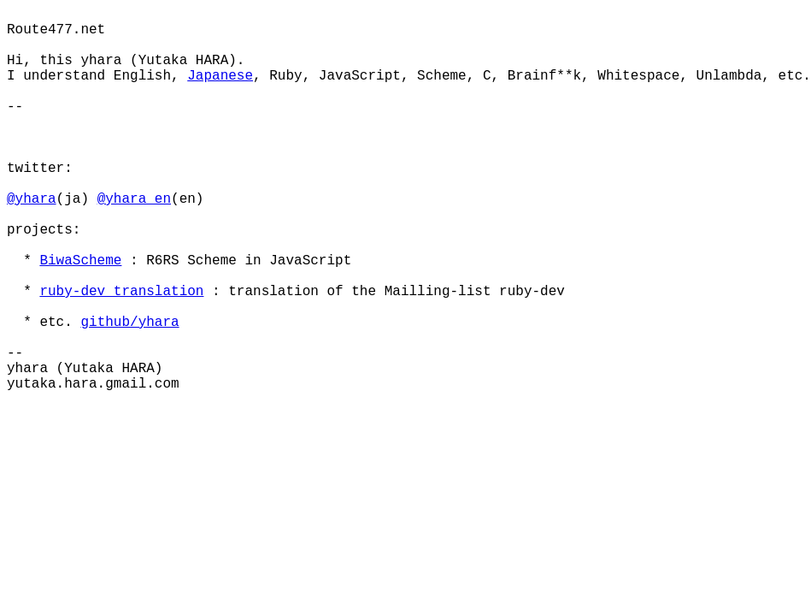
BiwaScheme (80, 261)
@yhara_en (134, 199)
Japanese (220, 76)
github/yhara (129, 322)
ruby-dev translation (121, 291)
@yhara (31, 199)
